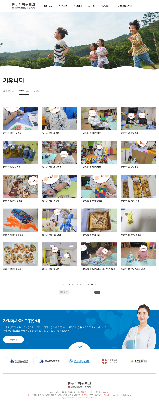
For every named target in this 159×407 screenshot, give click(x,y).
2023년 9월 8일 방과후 (91, 133)
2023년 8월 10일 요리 (12, 268)
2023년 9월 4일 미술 (129, 167)
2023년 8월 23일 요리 (90, 234)
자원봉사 (78, 6)
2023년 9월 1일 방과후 (12, 201)
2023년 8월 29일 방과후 (13, 234)
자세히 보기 (12, 339)
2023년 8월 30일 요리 (130, 201)
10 (92, 284)
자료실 (91, 6)
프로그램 (63, 6)
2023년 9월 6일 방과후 (52, 167)
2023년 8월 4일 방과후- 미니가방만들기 (98, 268)
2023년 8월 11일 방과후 (131, 234)
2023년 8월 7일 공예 (51, 268)
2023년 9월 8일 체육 (51, 133)
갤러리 (24, 90)
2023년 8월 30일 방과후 (91, 201)
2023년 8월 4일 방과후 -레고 (133, 268)
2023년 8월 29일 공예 (51, 234)
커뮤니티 (105, 6)
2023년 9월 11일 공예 (12, 133)
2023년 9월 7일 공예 (129, 133)
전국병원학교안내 (124, 6)
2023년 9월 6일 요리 (11, 167)
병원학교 (48, 6)
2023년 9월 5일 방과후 (91, 167)
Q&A (37, 90)
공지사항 (8, 90)
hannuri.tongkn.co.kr (79, 398)
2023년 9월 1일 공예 (51, 201)
